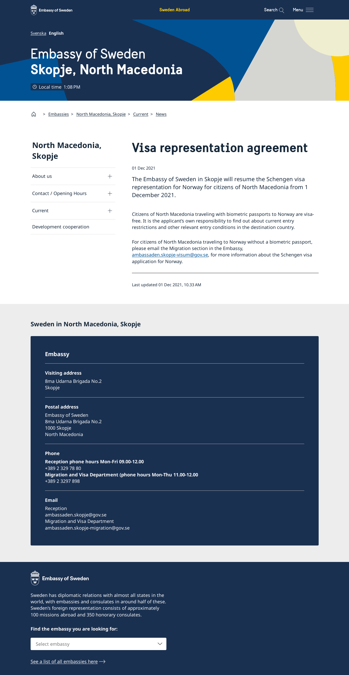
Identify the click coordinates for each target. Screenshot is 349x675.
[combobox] (98, 644)
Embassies (58, 114)
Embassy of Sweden (107, 62)
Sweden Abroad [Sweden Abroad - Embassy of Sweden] (174, 10)
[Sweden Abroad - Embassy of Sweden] (56, 9)
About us (42, 176)
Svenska (38, 33)
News (161, 114)
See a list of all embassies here (64, 661)
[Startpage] (36, 114)
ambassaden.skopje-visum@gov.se (170, 255)
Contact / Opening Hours (59, 193)
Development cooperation (60, 227)
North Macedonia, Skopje (101, 114)
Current (140, 114)
